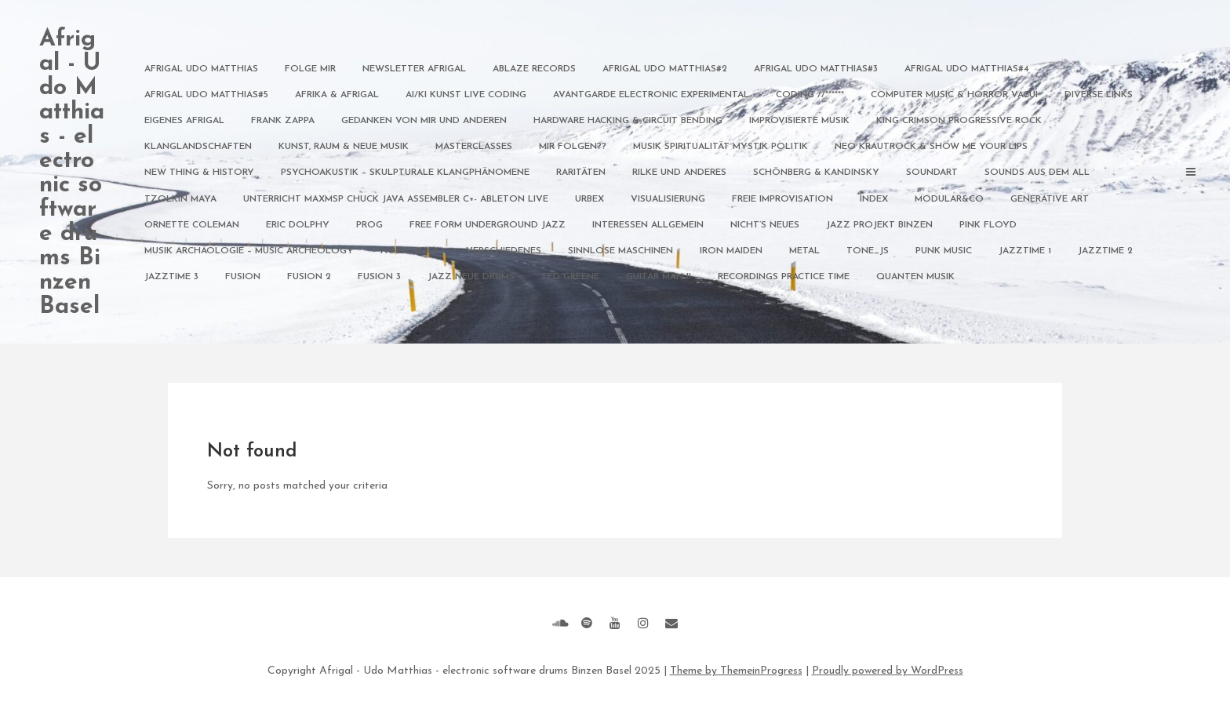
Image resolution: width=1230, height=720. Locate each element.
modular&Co (949, 199)
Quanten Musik (915, 277)
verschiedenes (503, 251)
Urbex (589, 199)
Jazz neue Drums (471, 277)
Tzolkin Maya (180, 199)
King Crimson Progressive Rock (959, 120)
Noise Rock (409, 251)
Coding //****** (810, 95)
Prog (369, 225)
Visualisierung (668, 199)
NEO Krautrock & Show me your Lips (931, 146)
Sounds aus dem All (1037, 172)
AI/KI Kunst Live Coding (466, 95)
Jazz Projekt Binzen (879, 225)
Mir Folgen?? (572, 146)
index (874, 199)
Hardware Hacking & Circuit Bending (627, 120)
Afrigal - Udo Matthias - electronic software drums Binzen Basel (71, 173)
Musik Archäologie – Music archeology (249, 251)
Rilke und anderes (679, 172)
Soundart (932, 172)
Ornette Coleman (191, 225)
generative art (1049, 199)
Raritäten (581, 172)
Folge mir (310, 69)
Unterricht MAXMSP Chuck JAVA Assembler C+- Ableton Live (395, 199)
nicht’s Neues (764, 225)
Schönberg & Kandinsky (816, 172)
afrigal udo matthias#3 (816, 69)
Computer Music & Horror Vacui (954, 95)
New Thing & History (199, 172)
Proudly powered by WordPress (887, 671)
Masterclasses (473, 146)
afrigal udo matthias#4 (966, 69)
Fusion (242, 277)
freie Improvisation (782, 199)
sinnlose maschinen (620, 251)
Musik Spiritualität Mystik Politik (720, 146)
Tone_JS (867, 251)
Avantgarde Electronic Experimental (651, 95)
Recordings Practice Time (784, 277)
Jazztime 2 (1105, 251)
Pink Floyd (988, 225)
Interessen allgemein (648, 225)
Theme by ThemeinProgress (736, 671)
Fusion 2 (309, 277)
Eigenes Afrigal (184, 120)
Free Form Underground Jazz (487, 225)
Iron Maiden (731, 251)
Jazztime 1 (1025, 251)
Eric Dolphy (297, 225)
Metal (804, 251)
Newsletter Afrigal (414, 69)
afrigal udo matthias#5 (206, 95)
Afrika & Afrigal (337, 95)
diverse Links (1098, 95)
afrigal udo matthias (201, 69)
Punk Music (943, 251)
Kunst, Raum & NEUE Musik (343, 146)
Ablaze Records (534, 69)
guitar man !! (658, 277)
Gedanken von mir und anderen (424, 120)
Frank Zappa (283, 120)
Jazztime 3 (171, 277)
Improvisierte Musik (799, 120)
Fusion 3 (379, 277)
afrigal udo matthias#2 (664, 69)
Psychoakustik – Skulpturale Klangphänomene (405, 172)
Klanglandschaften (198, 146)
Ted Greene (570, 277)
